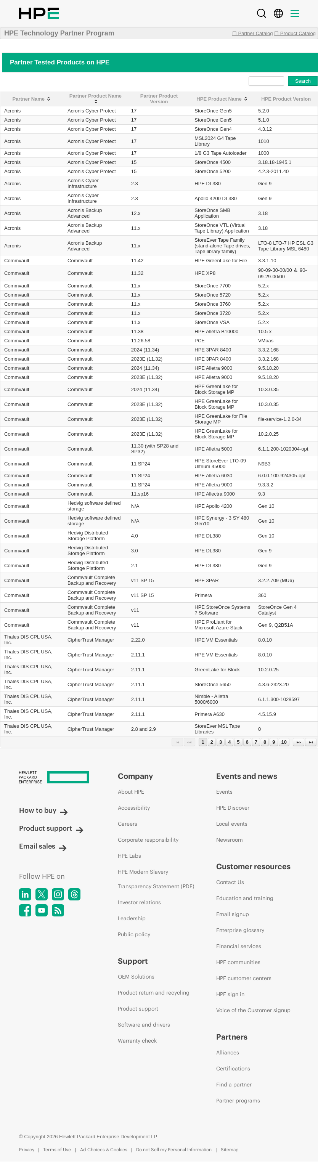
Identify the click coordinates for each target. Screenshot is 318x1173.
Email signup (232, 914)
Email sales (43, 846)
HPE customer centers (243, 978)
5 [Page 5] (238, 742)
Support (133, 961)
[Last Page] (310, 742)
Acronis (12, 111)
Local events (231, 823)
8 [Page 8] (264, 742)
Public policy (134, 934)
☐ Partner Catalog (252, 33)
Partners (231, 1036)
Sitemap (230, 1149)
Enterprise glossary (240, 930)
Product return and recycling (154, 992)
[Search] (261, 13)
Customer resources (253, 866)
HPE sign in (230, 994)
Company (135, 776)
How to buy (43, 810)
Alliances (227, 1052)
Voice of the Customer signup (253, 1010)
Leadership (132, 918)
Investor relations (139, 902)
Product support (51, 828)
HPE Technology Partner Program (59, 33)
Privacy (26, 1149)
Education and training (244, 898)
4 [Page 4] (229, 742)
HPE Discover (232, 807)
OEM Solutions (136, 976)
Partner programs (238, 1100)
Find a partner (234, 1084)
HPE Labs (129, 855)
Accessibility (134, 807)
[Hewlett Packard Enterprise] (54, 778)
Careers (127, 823)
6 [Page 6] (247, 742)
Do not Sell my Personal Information (174, 1149)
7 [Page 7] (256, 742)
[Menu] (295, 13)
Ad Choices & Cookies (103, 1149)
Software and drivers (144, 1024)
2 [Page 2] (211, 742)
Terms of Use (57, 1149)
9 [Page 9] (273, 742)
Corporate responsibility (148, 839)
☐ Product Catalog (295, 33)
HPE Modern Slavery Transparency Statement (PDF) (156, 879)
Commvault (16, 260)
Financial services (238, 946)
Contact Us (230, 882)
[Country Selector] (278, 13)
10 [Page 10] (284, 742)
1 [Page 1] (202, 742)
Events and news (246, 776)
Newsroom (229, 839)
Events (224, 791)
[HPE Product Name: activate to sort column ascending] (222, 98)
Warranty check (137, 1040)
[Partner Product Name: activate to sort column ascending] (95, 98)
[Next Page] (298, 742)
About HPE (131, 791)
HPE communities (238, 962)
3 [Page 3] (220, 742)
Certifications (233, 1068)
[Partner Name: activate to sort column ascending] (32, 98)
